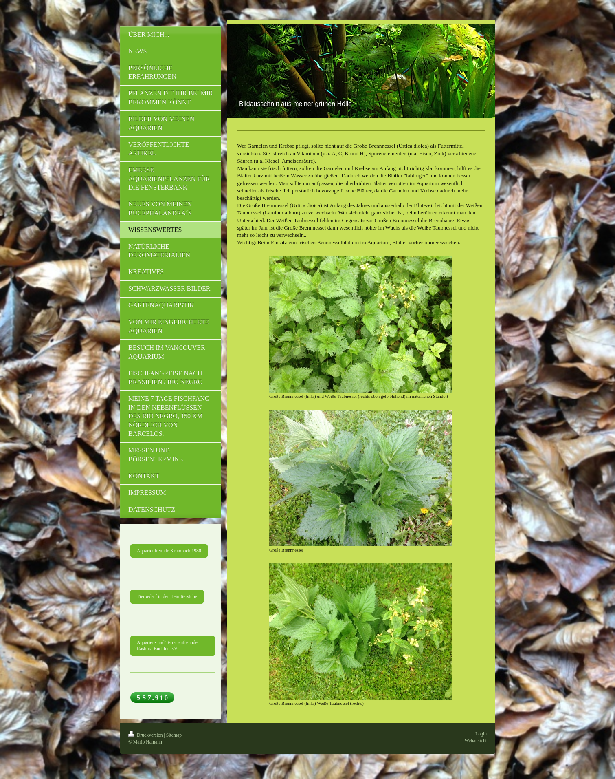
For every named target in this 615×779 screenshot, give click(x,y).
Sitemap (174, 735)
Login (481, 734)
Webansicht (476, 741)
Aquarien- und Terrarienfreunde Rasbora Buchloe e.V (167, 646)
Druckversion (146, 735)
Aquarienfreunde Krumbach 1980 (169, 551)
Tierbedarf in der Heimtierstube (167, 596)
